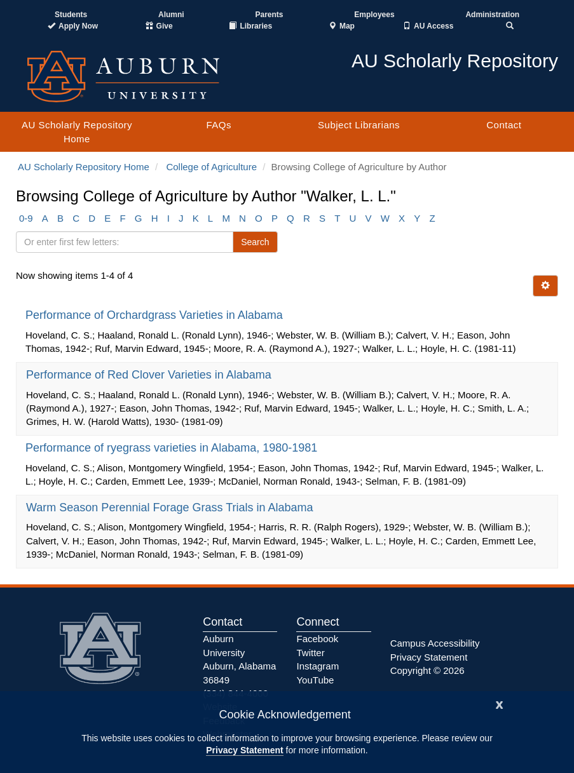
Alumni (171, 14)
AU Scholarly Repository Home (77, 131)
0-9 (26, 218)
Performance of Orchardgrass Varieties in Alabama (155, 315)
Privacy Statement (244, 750)
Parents (269, 14)
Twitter (310, 652)
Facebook (317, 638)
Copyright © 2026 (427, 670)
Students (71, 14)
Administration (492, 14)
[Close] (499, 703)
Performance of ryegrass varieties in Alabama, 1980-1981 (172, 447)
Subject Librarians (359, 124)
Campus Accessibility (435, 643)
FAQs (218, 124)
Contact (503, 124)
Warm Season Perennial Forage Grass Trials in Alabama (171, 507)
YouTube (315, 680)
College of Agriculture (211, 166)
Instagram (317, 666)
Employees (374, 14)
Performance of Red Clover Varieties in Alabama (150, 374)
